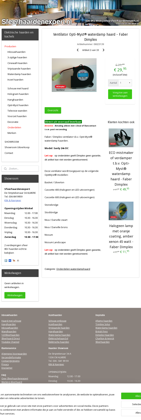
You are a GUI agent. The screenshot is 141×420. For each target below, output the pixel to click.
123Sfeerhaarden (10, 335)
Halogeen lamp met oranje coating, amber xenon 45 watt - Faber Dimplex (121, 236)
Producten (10, 46)
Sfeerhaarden (102, 342)
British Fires (101, 331)
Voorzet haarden (17, 116)
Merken (12, 133)
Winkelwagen (14, 295)
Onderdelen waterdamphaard (73, 269)
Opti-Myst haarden (18, 105)
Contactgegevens (10, 360)
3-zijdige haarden (17, 57)
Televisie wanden (17, 110)
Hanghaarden (15, 99)
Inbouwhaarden (17, 51)
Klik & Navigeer (12, 200)
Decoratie (13, 122)
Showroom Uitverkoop (17, 147)
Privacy (5, 364)
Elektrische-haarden (58, 342)
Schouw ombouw (57, 320)
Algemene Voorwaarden (14, 353)
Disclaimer (6, 367)
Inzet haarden (15, 79)
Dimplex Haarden (104, 335)
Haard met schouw (11, 320)
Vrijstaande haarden (19, 68)
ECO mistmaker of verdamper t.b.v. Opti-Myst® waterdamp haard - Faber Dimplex (121, 168)
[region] (46, 402)
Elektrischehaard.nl (58, 338)
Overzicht (53, 110)
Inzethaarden (55, 324)
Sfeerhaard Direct (10, 338)
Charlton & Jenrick (104, 338)
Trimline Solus (102, 324)
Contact (9, 153)
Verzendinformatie (11, 357)
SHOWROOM (12, 141)
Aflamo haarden (103, 320)
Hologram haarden (18, 94)
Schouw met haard (18, 88)
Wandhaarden (8, 331)
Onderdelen (14, 127)
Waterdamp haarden (19, 74)
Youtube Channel (10, 342)
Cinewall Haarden (17, 63)
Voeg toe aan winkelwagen (120, 94)
